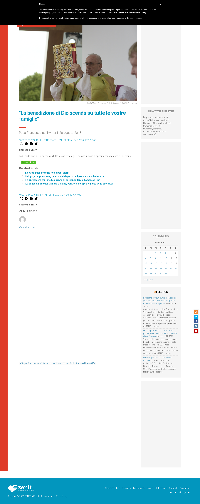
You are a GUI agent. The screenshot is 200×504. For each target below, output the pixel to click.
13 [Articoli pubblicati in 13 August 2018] (146, 263)
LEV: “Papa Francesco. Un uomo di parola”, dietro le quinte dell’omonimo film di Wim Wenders (160, 333)
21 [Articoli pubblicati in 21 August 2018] (151, 268)
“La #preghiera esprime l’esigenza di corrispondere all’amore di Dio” (62, 180)
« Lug (145, 280)
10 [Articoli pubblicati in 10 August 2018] (166, 258)
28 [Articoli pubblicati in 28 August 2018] (151, 274)
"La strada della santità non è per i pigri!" (46, 172)
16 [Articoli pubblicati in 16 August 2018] (161, 263)
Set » (151, 280)
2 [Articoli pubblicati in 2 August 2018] (160, 253)
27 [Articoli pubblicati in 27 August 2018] (146, 274)
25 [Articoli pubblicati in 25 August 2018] (171, 268)
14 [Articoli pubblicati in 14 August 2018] (151, 263)
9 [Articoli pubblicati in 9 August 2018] (160, 258)
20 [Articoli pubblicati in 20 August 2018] (146, 268)
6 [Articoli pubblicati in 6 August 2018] (145, 258)
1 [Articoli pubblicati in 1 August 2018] (155, 253)
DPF (118, 488)
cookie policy (140, 12)
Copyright (173, 488)
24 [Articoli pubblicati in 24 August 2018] (166, 268)
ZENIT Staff (50, 140)
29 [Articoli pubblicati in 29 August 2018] (156, 274)
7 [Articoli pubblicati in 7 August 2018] (150, 258)
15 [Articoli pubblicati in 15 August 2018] (156, 263)
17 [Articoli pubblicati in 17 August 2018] (166, 263)
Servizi (150, 488)
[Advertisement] (78, 337)
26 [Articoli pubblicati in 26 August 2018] (176, 268)
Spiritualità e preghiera (76, 140)
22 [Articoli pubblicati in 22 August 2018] (156, 268)
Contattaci (185, 488)
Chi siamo (109, 488)
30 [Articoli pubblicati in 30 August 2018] (161, 274)
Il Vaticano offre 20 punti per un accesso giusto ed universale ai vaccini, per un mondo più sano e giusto (160, 300)
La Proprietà (139, 488)
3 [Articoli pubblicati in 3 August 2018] (165, 253)
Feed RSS (162, 291)
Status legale (161, 488)
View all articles (27, 227)
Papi (61, 140)
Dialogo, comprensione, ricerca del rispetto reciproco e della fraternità (64, 176)
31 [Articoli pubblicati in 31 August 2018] (166, 274)
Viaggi (93, 140)
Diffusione (126, 488)
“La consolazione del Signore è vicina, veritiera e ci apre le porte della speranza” (69, 183)
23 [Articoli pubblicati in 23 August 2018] (161, 268)
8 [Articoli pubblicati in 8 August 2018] (155, 258)
